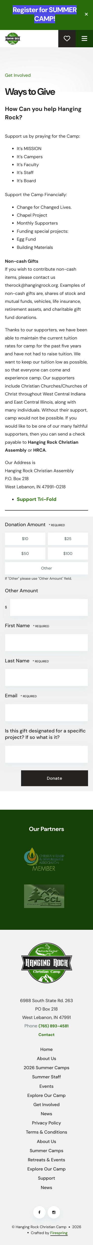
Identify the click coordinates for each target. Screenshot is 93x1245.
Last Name (18, 661)
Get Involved (46, 1105)
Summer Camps (46, 1151)
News (46, 1114)
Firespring (59, 1232)
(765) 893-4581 (54, 1026)
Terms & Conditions (46, 1132)
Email (12, 696)
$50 (24, 553)
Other (46, 568)
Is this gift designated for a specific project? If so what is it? (45, 734)
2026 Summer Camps (46, 1068)
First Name (18, 625)
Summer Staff (46, 1077)
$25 (67, 539)
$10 (24, 539)
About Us (46, 1059)
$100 (67, 553)
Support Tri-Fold (37, 499)
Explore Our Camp (46, 1095)
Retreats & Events (46, 1160)
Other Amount (21, 591)
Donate (67, 38)
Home (46, 1049)
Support (46, 1178)
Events (46, 1086)
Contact (46, 1035)
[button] (86, 14)
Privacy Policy (46, 1123)
